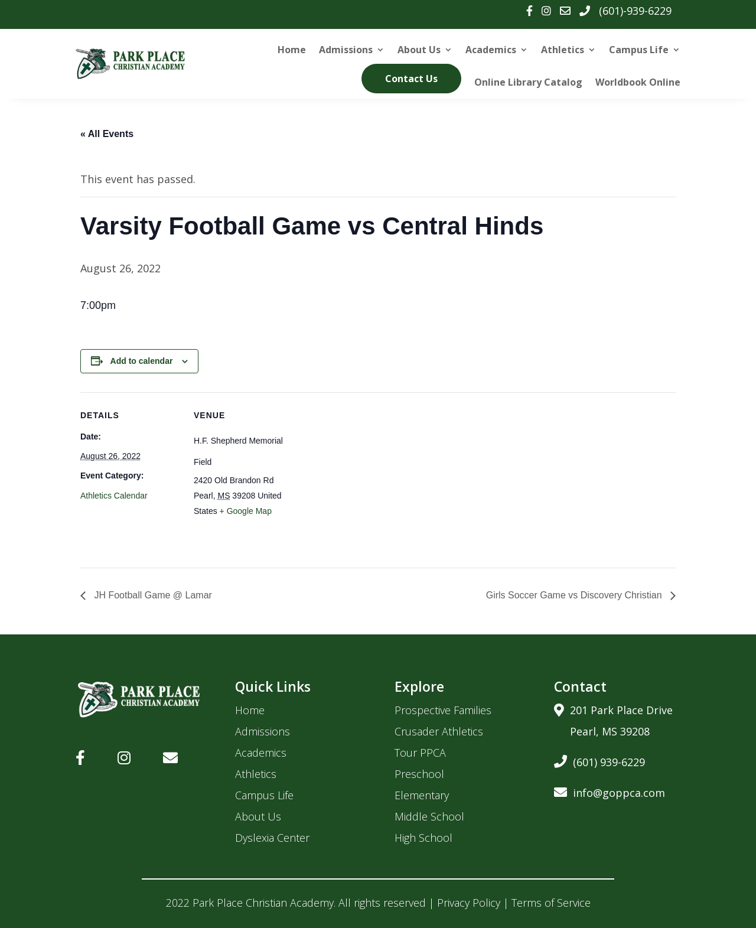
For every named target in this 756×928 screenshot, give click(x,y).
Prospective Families (443, 710)
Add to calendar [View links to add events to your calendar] (141, 361)
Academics (490, 49)
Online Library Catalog (528, 82)
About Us (419, 49)
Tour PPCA (420, 752)
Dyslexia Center (272, 838)
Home (292, 49)
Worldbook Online (637, 82)
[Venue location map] (369, 474)
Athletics (562, 49)
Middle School (429, 816)
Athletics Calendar (114, 495)
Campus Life (639, 49)
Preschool (419, 774)
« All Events (106, 134)
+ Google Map (246, 511)
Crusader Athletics (439, 731)
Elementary (422, 795)
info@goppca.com (609, 791)
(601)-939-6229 (635, 11)
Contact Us (411, 78)
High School (423, 838)
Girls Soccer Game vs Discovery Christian (575, 595)
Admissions (346, 49)
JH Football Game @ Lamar (152, 595)
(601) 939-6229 (599, 760)
